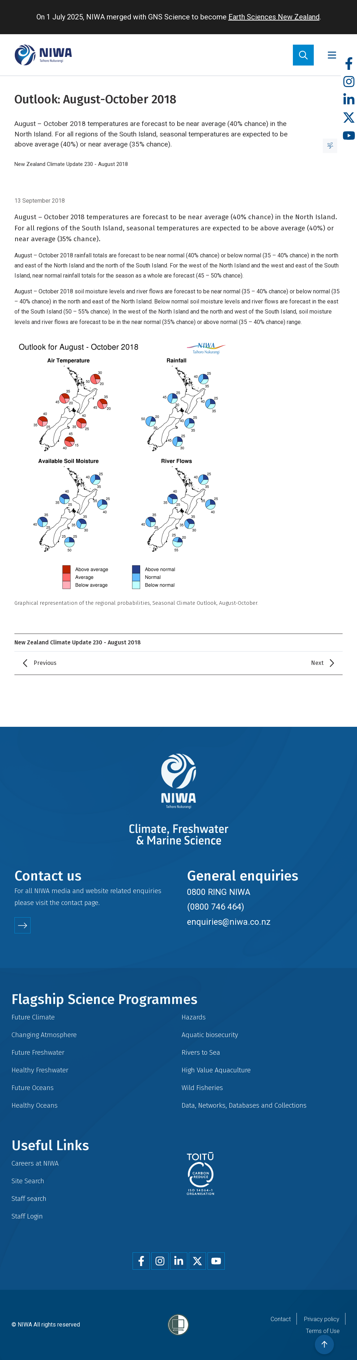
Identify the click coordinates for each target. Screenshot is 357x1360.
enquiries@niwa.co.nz (229, 922)
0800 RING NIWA (218, 892)
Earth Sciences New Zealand (274, 17)
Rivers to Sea (201, 1052)
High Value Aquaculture (216, 1070)
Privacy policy (321, 1319)
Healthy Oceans (35, 1105)
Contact (281, 1319)
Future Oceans (33, 1088)
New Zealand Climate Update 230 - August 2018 (71, 164)
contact (71, 903)
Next (317, 662)
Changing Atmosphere (44, 1035)
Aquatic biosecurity (210, 1035)
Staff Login (27, 1216)
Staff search (29, 1198)
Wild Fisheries (202, 1088)
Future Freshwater (38, 1052)
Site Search (28, 1181)
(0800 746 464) (215, 907)
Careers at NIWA (35, 1163)
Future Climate (33, 1017)
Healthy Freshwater (40, 1070)
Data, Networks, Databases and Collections (244, 1105)
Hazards (194, 1017)
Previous (45, 662)
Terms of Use (323, 1331)
